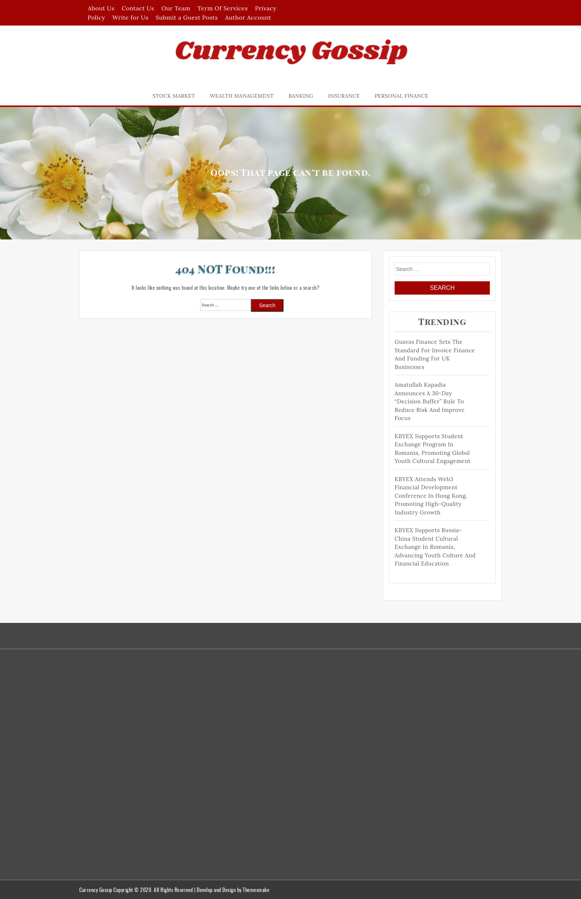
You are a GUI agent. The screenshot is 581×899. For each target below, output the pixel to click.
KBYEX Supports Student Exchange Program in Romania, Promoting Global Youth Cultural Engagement (433, 449)
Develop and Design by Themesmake (233, 889)
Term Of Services (222, 8)
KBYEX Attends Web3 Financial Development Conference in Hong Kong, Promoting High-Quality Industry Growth (431, 496)
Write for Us (130, 17)
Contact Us (138, 8)
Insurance (344, 96)
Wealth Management (242, 96)
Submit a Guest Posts (187, 17)
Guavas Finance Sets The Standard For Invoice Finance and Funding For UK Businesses (435, 354)
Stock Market (174, 96)
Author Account (248, 17)
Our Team (176, 8)
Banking (301, 96)
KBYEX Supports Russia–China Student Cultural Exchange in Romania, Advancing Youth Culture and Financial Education (435, 547)
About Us (101, 8)
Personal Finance (401, 96)
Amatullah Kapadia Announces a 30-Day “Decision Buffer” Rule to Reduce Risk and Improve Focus (430, 401)
